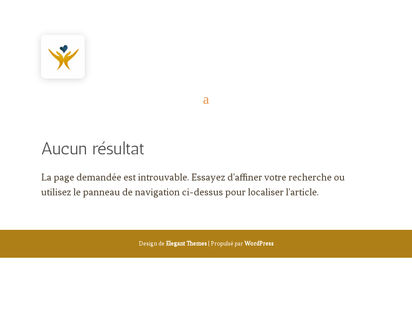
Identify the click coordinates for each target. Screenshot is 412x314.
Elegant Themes (186, 243)
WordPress (259, 243)
